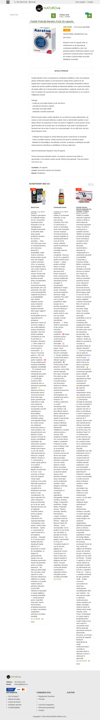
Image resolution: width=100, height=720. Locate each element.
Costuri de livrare (14, 702)
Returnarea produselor (46, 707)
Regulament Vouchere (46, 696)
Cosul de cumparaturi (46, 705)
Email (32, 2)
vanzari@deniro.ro (21, 684)
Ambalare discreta (14, 705)
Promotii (41, 699)
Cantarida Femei (60, 207)
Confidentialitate (14, 707)
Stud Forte (35, 207)
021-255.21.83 (20, 2)
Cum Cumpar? (13, 696)
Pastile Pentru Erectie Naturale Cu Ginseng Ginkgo (83, 209)
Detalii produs (61, 71)
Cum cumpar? (80, 2)
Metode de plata (14, 699)
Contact (90, 2)
